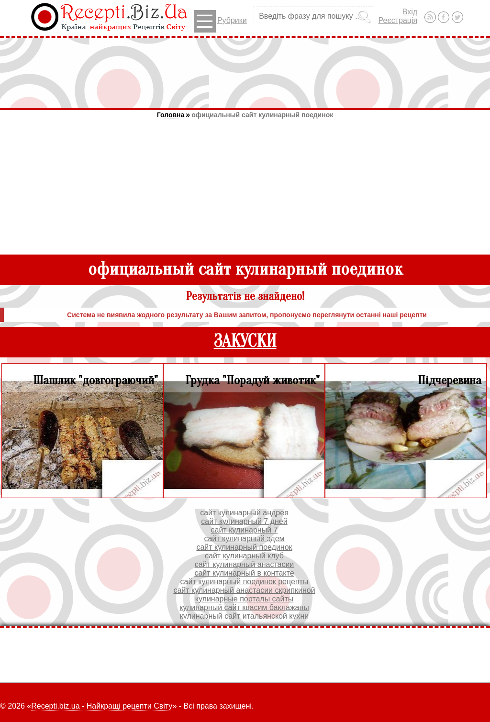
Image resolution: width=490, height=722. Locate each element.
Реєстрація (398, 20)
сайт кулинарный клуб (244, 556)
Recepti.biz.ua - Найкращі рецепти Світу (101, 706)
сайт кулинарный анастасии (244, 564)
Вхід (409, 12)
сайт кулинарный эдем (244, 538)
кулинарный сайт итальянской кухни (244, 616)
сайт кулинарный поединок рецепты (244, 582)
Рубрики (220, 21)
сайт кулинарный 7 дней (244, 521)
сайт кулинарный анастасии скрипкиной (244, 590)
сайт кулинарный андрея (244, 513)
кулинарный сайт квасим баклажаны (244, 607)
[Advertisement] (245, 72)
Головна (171, 115)
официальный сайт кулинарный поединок (262, 115)
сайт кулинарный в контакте (244, 573)
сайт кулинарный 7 (244, 530)
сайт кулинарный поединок (244, 547)
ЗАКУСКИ (245, 341)
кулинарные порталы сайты (244, 599)
